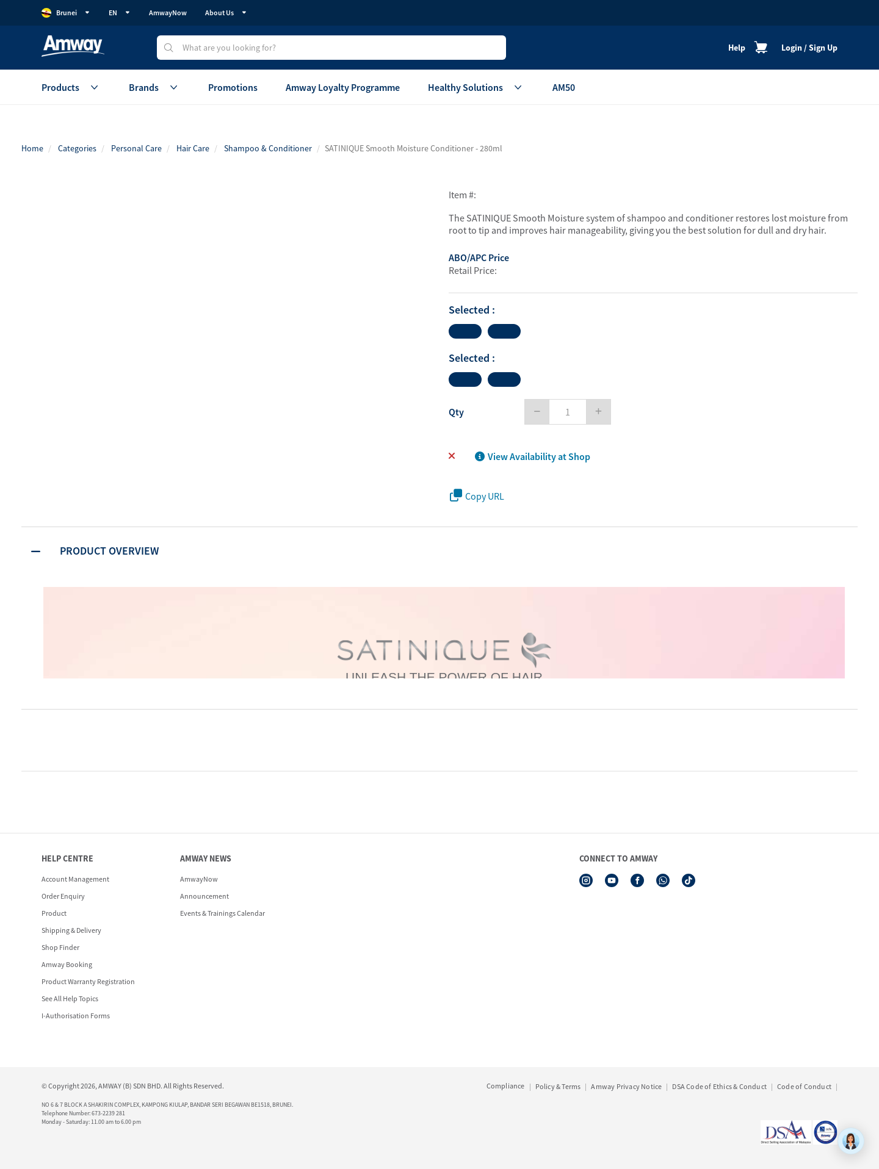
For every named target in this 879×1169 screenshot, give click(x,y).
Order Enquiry (63, 896)
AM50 (563, 87)
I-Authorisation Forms (76, 1015)
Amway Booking (67, 964)
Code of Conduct (804, 1086)
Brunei (66, 13)
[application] (851, 1141)
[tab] (439, 551)
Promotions (233, 87)
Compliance (506, 1085)
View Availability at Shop (532, 456)
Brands (154, 87)
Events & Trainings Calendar (222, 913)
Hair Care (192, 148)
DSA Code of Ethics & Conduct (719, 1086)
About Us (226, 12)
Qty (456, 412)
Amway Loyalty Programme (343, 87)
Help (736, 47)
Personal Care (136, 148)
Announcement (204, 896)
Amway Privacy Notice (626, 1086)
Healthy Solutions (476, 87)
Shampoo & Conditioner (268, 148)
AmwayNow (168, 12)
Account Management (75, 878)
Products (71, 87)
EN (120, 12)
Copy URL (477, 495)
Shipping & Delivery (71, 930)
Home (32, 148)
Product (54, 913)
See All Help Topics (70, 998)
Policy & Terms (558, 1086)
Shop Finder (60, 947)
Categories (77, 148)
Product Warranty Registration (88, 981)
